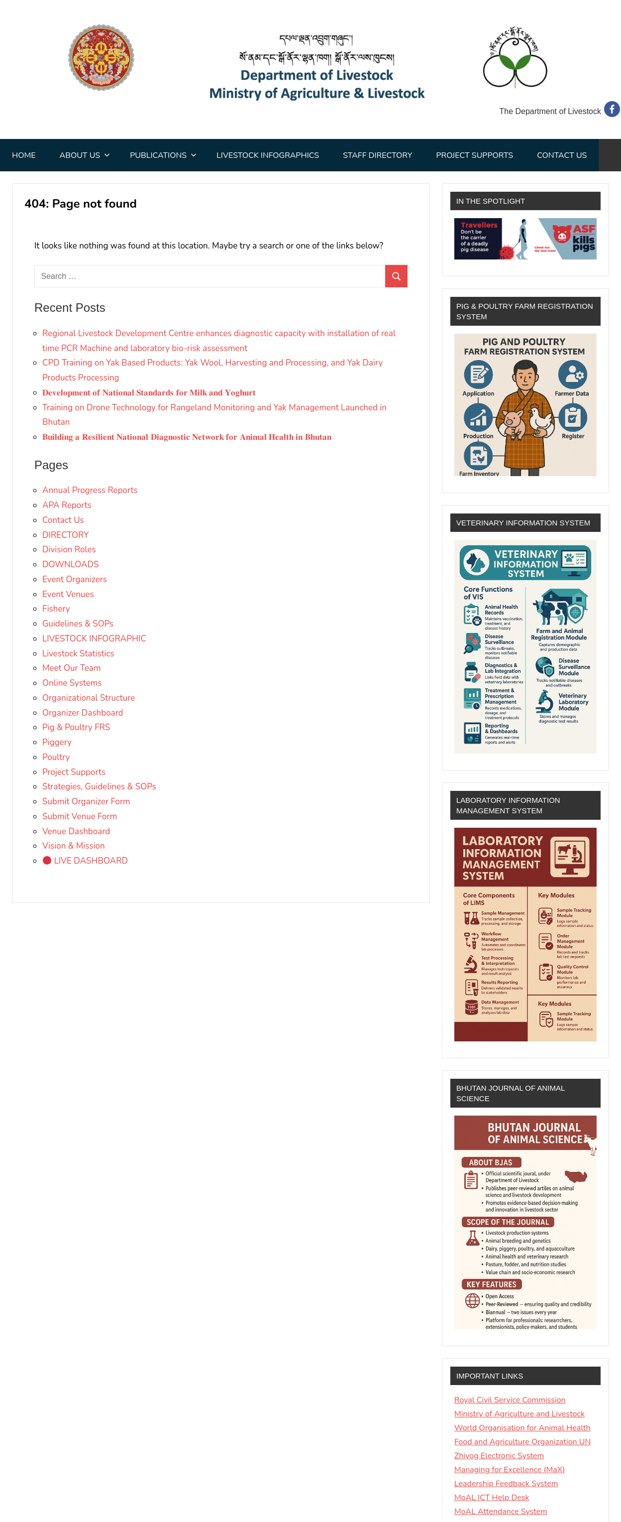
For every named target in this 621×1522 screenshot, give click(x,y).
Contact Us (562, 155)
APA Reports (67, 505)
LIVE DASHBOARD (85, 861)
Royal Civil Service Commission (510, 1400)
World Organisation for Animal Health (522, 1427)
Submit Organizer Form (86, 801)
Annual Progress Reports (90, 490)
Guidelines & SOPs (77, 624)
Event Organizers (74, 579)
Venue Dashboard (76, 831)
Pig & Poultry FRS (76, 727)
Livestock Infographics (267, 155)
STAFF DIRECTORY (377, 155)
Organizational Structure (88, 698)
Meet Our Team (71, 668)
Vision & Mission (73, 846)
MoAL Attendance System (500, 1511)
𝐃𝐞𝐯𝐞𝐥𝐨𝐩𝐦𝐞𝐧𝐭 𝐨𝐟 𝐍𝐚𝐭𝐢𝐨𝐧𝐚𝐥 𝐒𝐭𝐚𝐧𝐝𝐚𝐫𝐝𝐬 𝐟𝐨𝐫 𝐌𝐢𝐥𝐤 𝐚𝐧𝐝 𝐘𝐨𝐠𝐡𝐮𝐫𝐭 (149, 392)
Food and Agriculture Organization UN (522, 1441)
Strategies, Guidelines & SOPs (99, 786)
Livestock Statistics (78, 653)
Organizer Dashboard (82, 713)
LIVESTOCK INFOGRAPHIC (94, 638)
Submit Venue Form (79, 816)
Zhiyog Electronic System (499, 1455)
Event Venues (68, 594)
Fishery (56, 609)
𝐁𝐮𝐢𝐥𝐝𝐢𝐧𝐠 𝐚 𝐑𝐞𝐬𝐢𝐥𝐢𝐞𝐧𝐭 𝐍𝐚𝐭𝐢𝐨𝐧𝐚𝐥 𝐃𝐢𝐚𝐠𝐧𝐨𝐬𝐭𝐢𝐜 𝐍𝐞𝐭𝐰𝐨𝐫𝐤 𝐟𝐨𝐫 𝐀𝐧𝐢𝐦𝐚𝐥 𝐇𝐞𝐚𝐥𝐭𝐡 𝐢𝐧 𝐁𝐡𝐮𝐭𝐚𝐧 (186, 437)
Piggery (57, 742)
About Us (84, 155)
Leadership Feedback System (506, 1483)
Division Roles (69, 549)
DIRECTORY (65, 535)
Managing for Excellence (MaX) (509, 1469)
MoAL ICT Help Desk (491, 1497)
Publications (163, 155)
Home (23, 155)
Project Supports (474, 155)
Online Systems (72, 683)
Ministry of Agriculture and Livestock (519, 1413)
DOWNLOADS (70, 564)
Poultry (56, 757)
